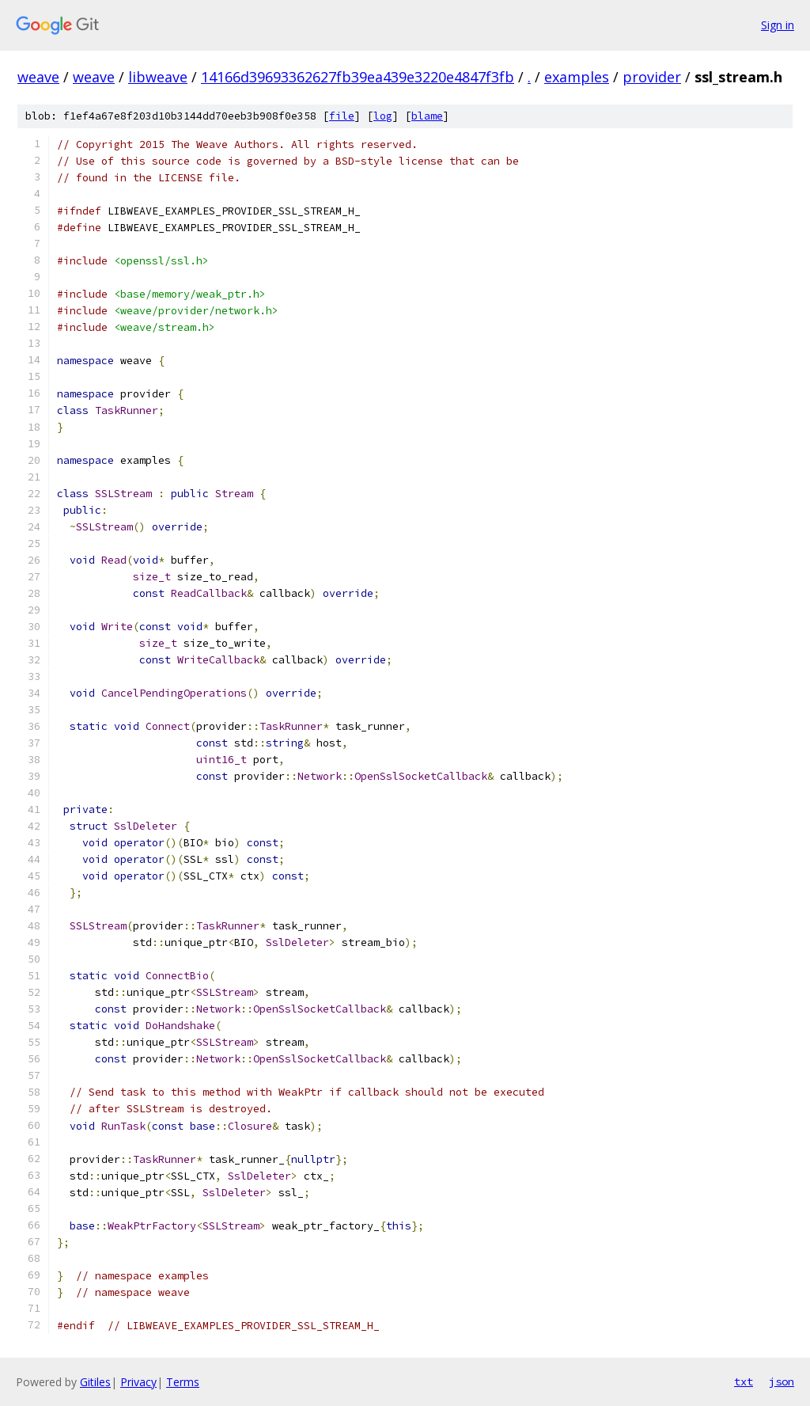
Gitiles (95, 1381)
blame (427, 116)
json (781, 1381)
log (382, 116)
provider (652, 76)
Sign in (777, 24)
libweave (157, 76)
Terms (182, 1381)
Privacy (138, 1381)
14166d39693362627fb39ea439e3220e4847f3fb (357, 76)
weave (38, 76)
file (341, 116)
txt (743, 1381)
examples (576, 76)
